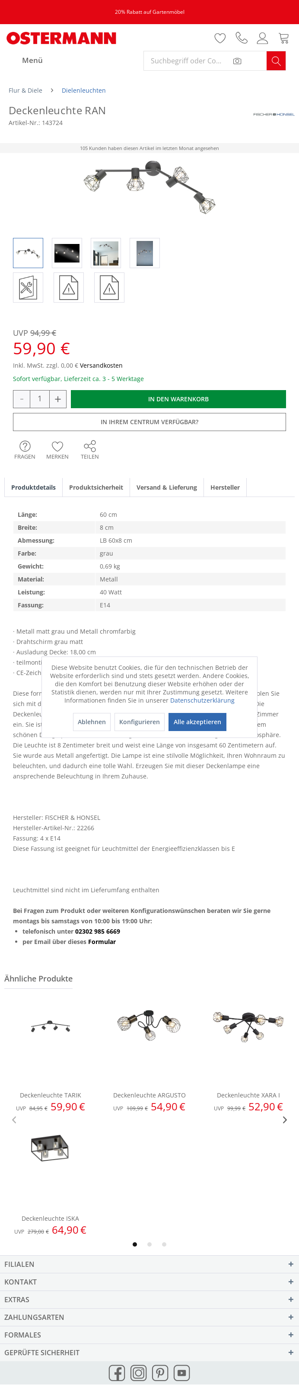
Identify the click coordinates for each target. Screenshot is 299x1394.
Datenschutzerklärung (202, 700)
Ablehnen (92, 722)
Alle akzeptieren (197, 722)
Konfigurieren (139, 722)
